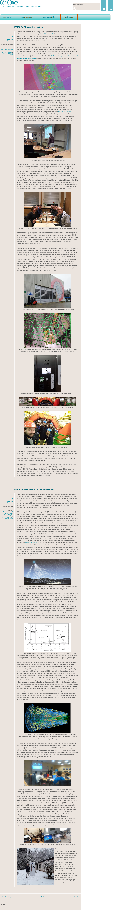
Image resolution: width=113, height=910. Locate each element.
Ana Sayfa (7, 17)
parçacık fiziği (10, 54)
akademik (4, 49)
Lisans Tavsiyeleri (27, 17)
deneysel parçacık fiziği (9, 50)
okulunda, (48, 34)
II (21, 36)
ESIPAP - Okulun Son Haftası (28, 27)
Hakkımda (69, 17)
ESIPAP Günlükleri (7, 52)
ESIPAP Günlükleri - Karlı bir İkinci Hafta (34, 489)
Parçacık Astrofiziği (7, 517)
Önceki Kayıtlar (74, 897)
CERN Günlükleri (49, 17)
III (23, 36)
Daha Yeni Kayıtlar (7, 897)
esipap (5, 53)
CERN (5, 511)
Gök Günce (9, 3)
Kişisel (10, 516)
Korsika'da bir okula (31, 542)
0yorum (10, 38)
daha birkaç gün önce (64, 112)
